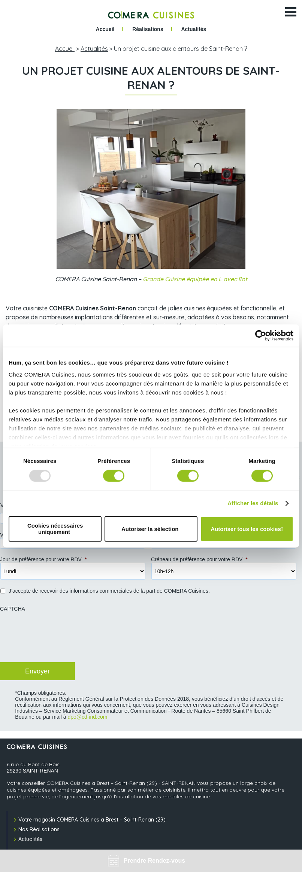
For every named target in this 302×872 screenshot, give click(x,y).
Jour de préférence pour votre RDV (43, 559)
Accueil (65, 48)
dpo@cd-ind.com (87, 717)
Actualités (30, 839)
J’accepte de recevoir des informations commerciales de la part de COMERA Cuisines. (109, 591)
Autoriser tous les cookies (246, 529)
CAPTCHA (12, 609)
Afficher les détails (252, 503)
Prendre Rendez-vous (146, 860)
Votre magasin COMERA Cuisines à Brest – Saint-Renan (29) (92, 819)
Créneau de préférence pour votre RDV (199, 559)
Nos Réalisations (39, 829)
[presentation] (56, 640)
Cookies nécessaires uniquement (55, 529)
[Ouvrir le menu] (290, 12)
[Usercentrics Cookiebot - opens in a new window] (260, 335)
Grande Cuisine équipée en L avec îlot (195, 279)
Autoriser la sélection (150, 529)
